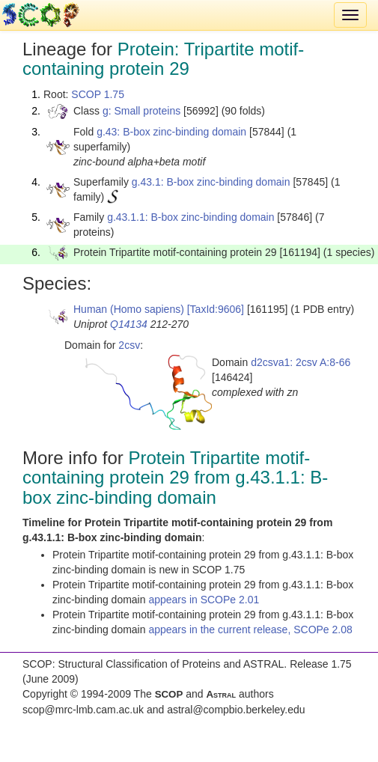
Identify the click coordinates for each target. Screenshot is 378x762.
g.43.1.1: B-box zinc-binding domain (190, 217)
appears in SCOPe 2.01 (203, 600)
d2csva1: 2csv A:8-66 (300, 362)
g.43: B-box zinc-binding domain (171, 132)
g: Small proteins (141, 111)
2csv (129, 345)
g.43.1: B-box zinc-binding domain (211, 182)
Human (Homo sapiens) (128, 309)
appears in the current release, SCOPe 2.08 (250, 629)
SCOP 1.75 (97, 94)
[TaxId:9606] (215, 309)
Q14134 (128, 324)
